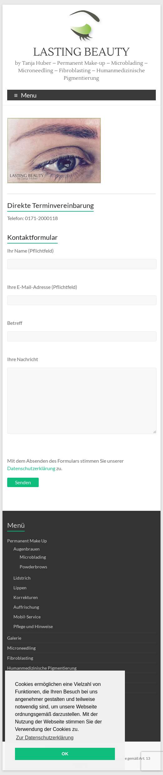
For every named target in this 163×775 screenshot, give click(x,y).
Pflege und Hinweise (33, 626)
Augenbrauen (26, 548)
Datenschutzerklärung (31, 468)
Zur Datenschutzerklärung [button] (44, 737)
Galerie (14, 638)
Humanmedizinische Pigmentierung (42, 668)
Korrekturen (25, 597)
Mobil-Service (27, 616)
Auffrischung (26, 607)
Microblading (33, 557)
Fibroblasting (20, 658)
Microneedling (21, 648)
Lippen (20, 587)
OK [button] (65, 753)
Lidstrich (22, 578)
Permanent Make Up (27, 540)
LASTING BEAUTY (81, 52)
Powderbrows (33, 566)
